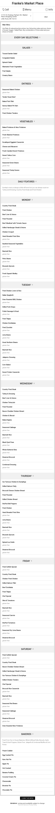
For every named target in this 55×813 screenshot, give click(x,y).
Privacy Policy (33, 805)
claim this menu (27, 798)
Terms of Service (23, 805)
